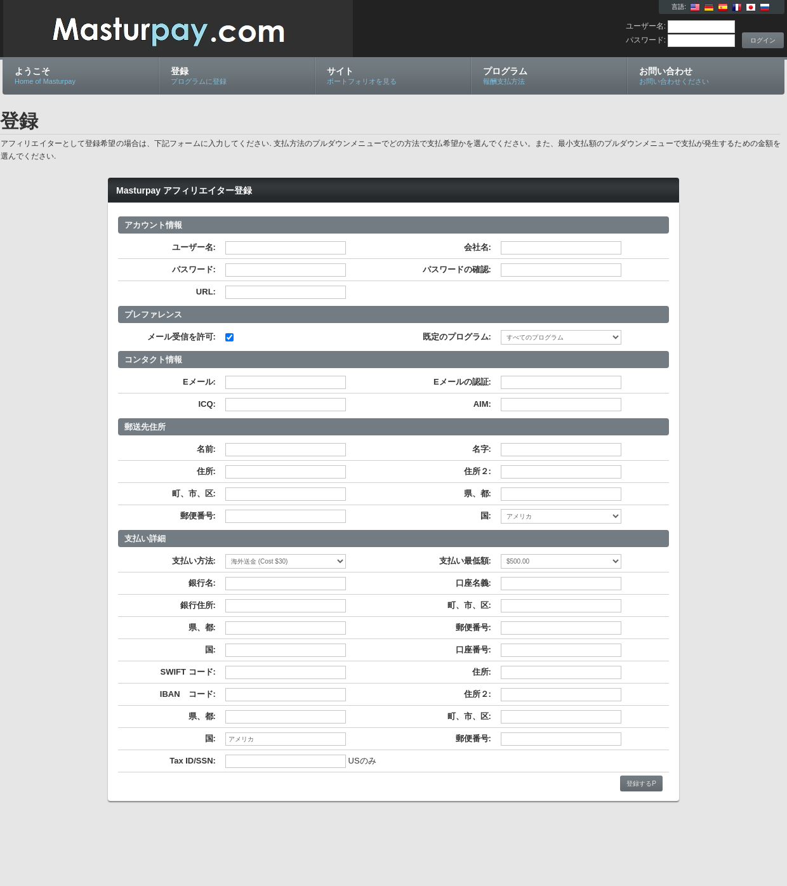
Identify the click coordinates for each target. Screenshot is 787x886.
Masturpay (154, 29)
